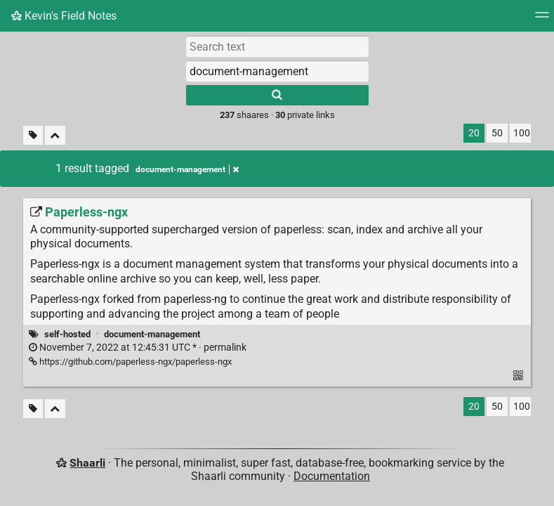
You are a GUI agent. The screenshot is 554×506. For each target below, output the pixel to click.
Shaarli (87, 462)
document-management (152, 334)
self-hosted (67, 334)
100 (521, 133)
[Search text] (277, 46)
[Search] (277, 95)
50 (497, 133)
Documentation (332, 476)
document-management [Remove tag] (187, 169)
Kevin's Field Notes (64, 15)
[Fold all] (55, 135)
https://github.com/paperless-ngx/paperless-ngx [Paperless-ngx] (130, 361)
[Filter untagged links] (33, 135)
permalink (137, 347)
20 (474, 133)
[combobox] (277, 71)
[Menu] (542, 19)
